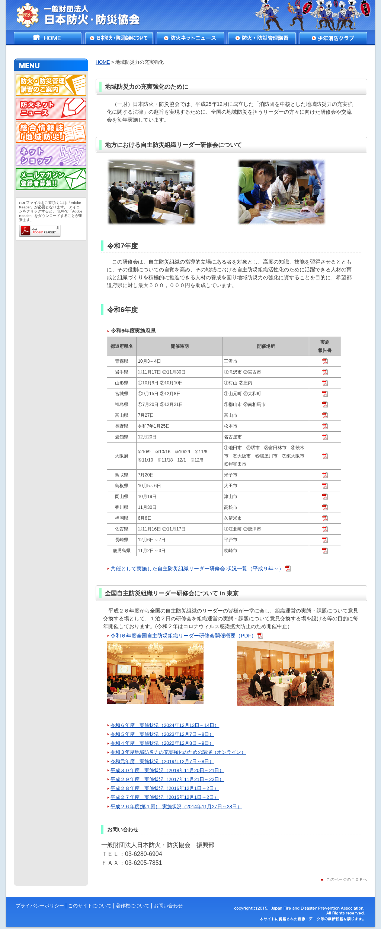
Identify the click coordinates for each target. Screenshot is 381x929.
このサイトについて (90, 905)
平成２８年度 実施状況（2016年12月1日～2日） (165, 788)
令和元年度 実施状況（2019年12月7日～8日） (162, 761)
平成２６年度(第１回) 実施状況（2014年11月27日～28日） (176, 806)
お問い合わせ (168, 905)
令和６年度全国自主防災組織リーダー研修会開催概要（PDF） (183, 636)
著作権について (133, 905)
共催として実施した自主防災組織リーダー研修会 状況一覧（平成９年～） (197, 568)
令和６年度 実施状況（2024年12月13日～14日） (165, 725)
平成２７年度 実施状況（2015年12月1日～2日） (165, 797)
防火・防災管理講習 (262, 38)
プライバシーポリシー (40, 905)
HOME (47, 38)
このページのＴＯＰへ (346, 879)
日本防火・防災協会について (119, 38)
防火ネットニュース (190, 38)
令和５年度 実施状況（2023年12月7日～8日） (162, 734)
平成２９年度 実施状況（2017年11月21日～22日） (167, 779)
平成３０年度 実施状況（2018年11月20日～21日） (167, 770)
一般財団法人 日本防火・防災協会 (83, 15)
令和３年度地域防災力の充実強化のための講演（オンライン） (178, 752)
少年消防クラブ (333, 38)
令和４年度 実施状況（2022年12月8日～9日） (162, 743)
